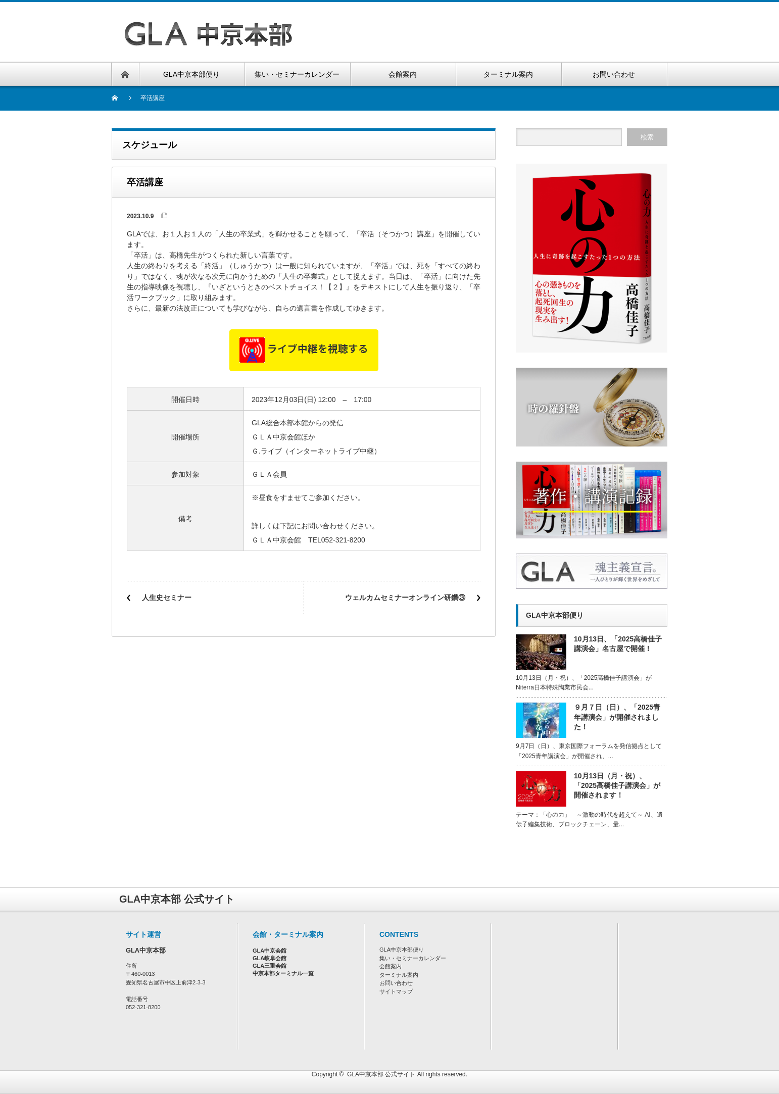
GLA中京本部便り (401, 950)
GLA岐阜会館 (269, 958)
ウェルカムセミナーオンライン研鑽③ (405, 597)
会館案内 (390, 966)
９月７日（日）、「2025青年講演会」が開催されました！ (617, 716)
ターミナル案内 (398, 975)
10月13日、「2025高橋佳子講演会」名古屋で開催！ (618, 644)
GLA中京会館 (269, 951)
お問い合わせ (396, 983)
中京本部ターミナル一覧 (283, 973)
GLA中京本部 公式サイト (381, 1074)
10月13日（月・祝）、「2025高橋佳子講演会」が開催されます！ (617, 785)
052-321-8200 (143, 1007)
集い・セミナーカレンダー (412, 958)
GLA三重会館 (269, 966)
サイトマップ (396, 991)
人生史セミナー (166, 597)
